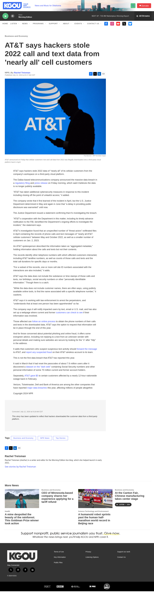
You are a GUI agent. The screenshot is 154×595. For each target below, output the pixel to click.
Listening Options (92, 561)
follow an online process (43, 325)
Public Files (58, 566)
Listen (13, 25)
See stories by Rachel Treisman (20, 470)
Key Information (60, 561)
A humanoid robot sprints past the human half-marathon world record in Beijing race (94, 523)
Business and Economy (16, 40)
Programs (38, 25)
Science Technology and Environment (93, 515)
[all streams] (143, 17)
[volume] (13, 17)
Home (5, 25)
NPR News (44, 442)
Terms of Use (59, 556)
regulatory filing (22, 187)
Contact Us (93, 25)
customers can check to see (69, 316)
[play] (5, 17)
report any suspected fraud (39, 356)
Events (78, 25)
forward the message (87, 353)
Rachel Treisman (22, 76)
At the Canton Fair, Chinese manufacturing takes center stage (129, 499)
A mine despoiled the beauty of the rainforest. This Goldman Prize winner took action (22, 523)
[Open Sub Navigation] (19, 25)
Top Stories (60, 442)
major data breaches (37, 391)
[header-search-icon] (133, 6)
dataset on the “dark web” (38, 370)
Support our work (123, 556)
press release (41, 187)
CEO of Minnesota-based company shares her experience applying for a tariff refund (57, 501)
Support (53, 25)
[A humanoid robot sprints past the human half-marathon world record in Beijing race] (95, 502)
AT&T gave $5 (31, 379)
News (25, 25)
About (66, 25)
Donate (145, 6)
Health (7, 515)
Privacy (88, 556)
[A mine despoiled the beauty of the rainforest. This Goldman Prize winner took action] (22, 502)
